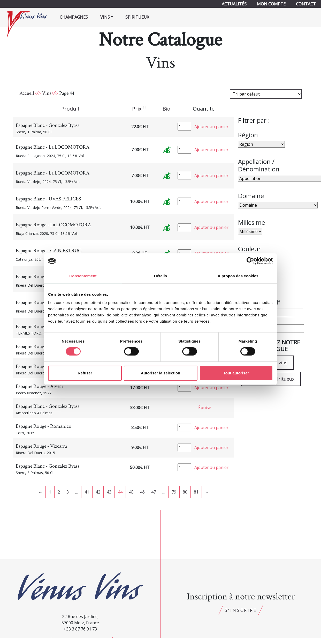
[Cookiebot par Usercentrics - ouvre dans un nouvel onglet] (250, 261)
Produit (70, 108)
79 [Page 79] (174, 492)
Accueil (26, 93)
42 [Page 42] (98, 492)
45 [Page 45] (131, 492)
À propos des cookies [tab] (238, 276)
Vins (46, 93)
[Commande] (266, 94)
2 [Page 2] (59, 492)
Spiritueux (137, 17)
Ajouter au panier (211, 126)
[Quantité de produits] (184, 126)
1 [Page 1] (50, 492)
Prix (139, 108)
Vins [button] (105, 17)
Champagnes (74, 17)
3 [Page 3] (67, 492)
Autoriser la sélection (160, 373)
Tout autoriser (236, 373)
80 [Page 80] (185, 492)
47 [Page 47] (153, 492)
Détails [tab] (160, 276)
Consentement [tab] (82, 276)
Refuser (85, 373)
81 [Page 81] (196, 492)
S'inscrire (241, 610)
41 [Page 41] (87, 492)
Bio (166, 108)
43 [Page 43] (109, 492)
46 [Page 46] (142, 492)
